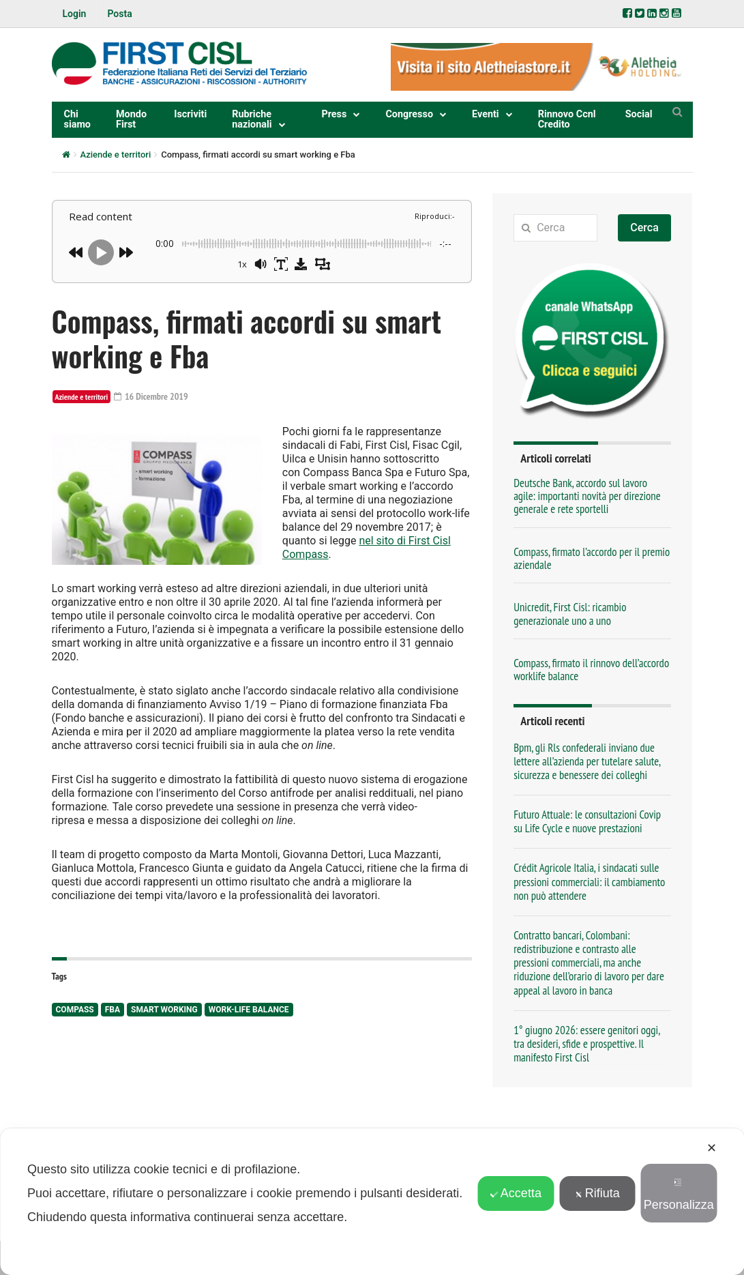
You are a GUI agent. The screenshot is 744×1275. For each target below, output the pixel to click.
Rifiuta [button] (597, 1193)
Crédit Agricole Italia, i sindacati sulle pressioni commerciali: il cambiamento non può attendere (589, 881)
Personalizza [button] (679, 1195)
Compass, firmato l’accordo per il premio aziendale (592, 558)
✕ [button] (711, 1148)
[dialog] (372, 1201)
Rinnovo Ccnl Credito (567, 119)
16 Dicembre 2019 (151, 396)
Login (75, 13)
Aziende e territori (115, 154)
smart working (164, 1009)
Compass (75, 1009)
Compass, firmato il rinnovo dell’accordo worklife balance (591, 670)
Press (333, 114)
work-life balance (249, 1009)
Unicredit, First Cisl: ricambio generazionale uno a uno (570, 614)
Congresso (409, 114)
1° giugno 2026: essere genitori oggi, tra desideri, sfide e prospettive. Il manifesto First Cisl (586, 1044)
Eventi (485, 114)
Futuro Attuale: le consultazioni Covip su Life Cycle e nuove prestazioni (587, 821)
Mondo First (131, 119)
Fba (112, 1009)
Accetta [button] (515, 1193)
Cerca (644, 227)
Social (639, 114)
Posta (119, 13)
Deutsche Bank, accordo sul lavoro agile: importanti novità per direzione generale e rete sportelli (587, 496)
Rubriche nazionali (251, 119)
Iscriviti (190, 114)
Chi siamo (77, 119)
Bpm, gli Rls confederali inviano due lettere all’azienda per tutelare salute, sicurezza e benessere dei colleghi (587, 761)
